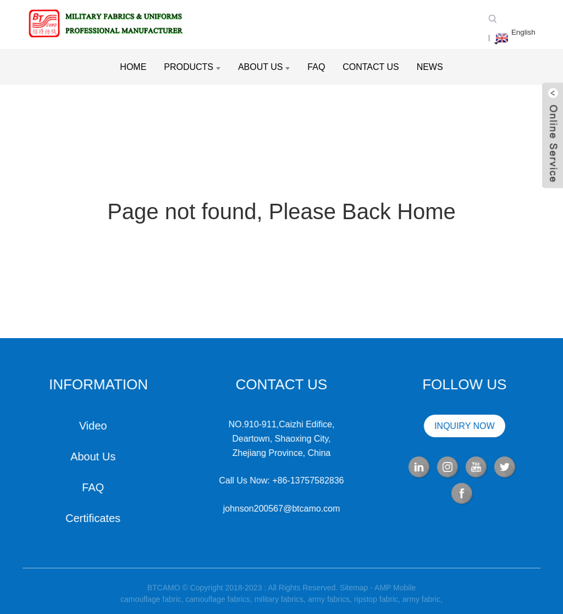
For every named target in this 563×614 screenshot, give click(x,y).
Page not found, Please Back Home (281, 211)
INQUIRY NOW (463, 426)
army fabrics (329, 603)
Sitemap (354, 591)
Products (192, 67)
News (430, 67)
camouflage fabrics (217, 603)
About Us (264, 67)
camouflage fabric (150, 603)
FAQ (316, 67)
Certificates (91, 518)
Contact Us (371, 67)
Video (92, 426)
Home (133, 67)
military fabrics (279, 603)
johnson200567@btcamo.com (280, 508)
